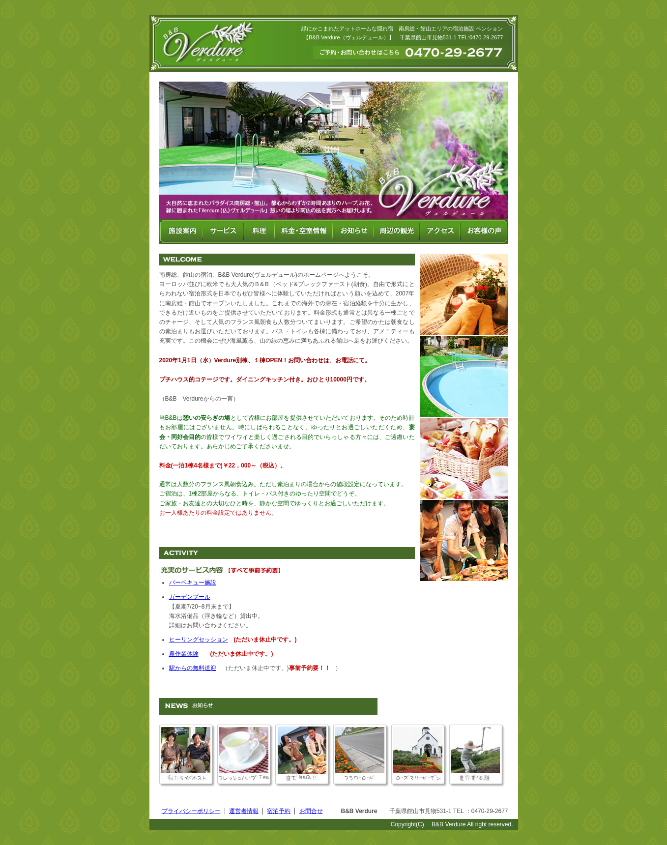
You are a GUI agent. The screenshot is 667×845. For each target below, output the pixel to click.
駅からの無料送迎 (192, 668)
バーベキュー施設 (192, 582)
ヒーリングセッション (198, 639)
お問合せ (311, 811)
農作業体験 (184, 653)
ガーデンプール (189, 596)
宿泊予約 (278, 811)
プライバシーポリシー (191, 811)
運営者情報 (244, 811)
